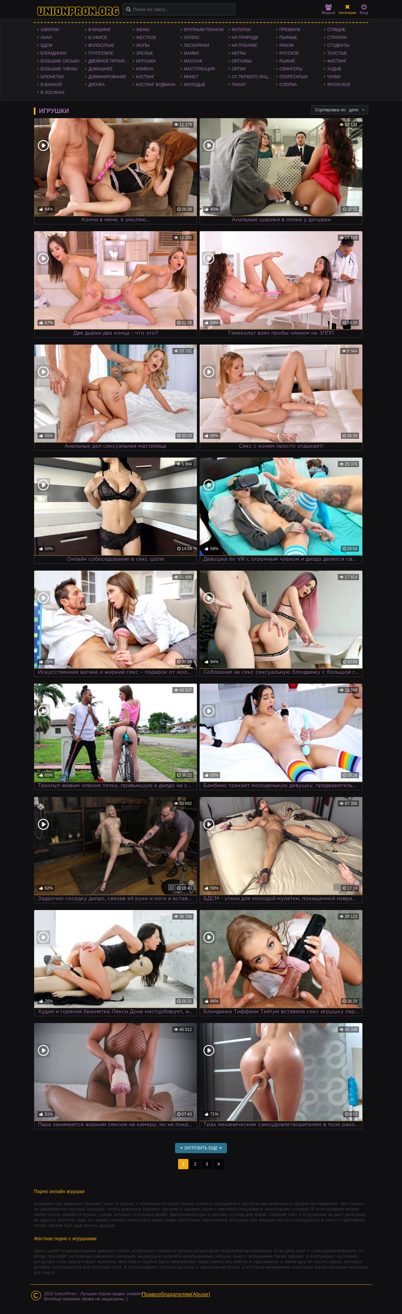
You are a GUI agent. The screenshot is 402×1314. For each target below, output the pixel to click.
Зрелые (144, 53)
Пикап (239, 84)
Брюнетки (52, 76)
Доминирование (107, 76)
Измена (145, 69)
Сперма (288, 84)
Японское (338, 84)
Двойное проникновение (110, 61)
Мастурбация (199, 69)
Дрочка (96, 84)
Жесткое (146, 37)
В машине (99, 29)
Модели (328, 9)
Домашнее (100, 69)
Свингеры (290, 69)
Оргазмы (242, 61)
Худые (334, 69)
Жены (142, 29)
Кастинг (145, 76)
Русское (289, 53)
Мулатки (241, 29)
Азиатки (50, 29)
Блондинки (53, 53)
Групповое (100, 53)
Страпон (337, 37)
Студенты (338, 45)
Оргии (239, 69)
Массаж (193, 61)
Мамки (191, 53)
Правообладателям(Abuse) (176, 1294)
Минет (191, 76)
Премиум (289, 29)
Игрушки (146, 61)
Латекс (192, 37)
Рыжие (287, 61)
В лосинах (53, 92)
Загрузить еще (201, 1148)
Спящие (336, 29)
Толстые (337, 53)
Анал (46, 37)
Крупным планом (204, 29)
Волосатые (101, 45)
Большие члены (59, 69)
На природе (245, 37)
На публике (245, 45)
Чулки (334, 76)
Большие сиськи (60, 61)
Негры (239, 53)
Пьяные (288, 37)
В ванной (51, 84)
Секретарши (293, 76)
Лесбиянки (196, 45)
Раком (286, 45)
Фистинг (337, 61)
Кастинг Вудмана (155, 84)
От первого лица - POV (254, 76)
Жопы (142, 45)
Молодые (194, 84)
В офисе (97, 37)
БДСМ (47, 45)
